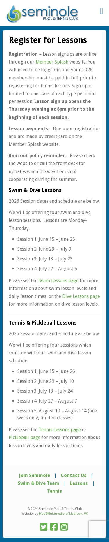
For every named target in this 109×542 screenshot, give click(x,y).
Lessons (79, 483)
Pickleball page (24, 437)
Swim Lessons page (58, 280)
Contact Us (73, 475)
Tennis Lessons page (60, 429)
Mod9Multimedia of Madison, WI (63, 514)
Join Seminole (34, 475)
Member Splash (52, 62)
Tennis (54, 491)
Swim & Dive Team (38, 483)
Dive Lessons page (81, 296)
